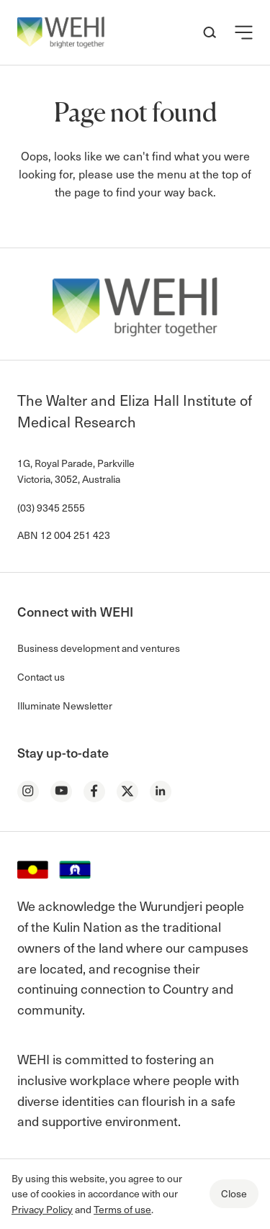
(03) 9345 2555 (51, 507)
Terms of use (122, 1209)
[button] (244, 32)
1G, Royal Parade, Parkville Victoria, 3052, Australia (76, 471)
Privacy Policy (42, 1209)
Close (234, 1193)
